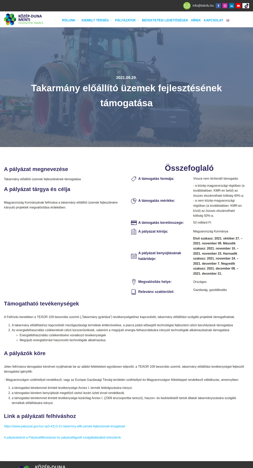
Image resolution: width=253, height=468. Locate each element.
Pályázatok (127, 20)
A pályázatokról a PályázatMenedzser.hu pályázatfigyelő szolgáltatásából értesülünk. (63, 437)
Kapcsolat (213, 20)
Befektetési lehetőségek (165, 20)
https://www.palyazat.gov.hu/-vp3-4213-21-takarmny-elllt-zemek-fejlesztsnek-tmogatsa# (64, 426)
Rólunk (70, 20)
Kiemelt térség (97, 20)
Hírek (196, 20)
